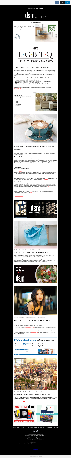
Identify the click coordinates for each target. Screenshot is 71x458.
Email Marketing (32, 456)
